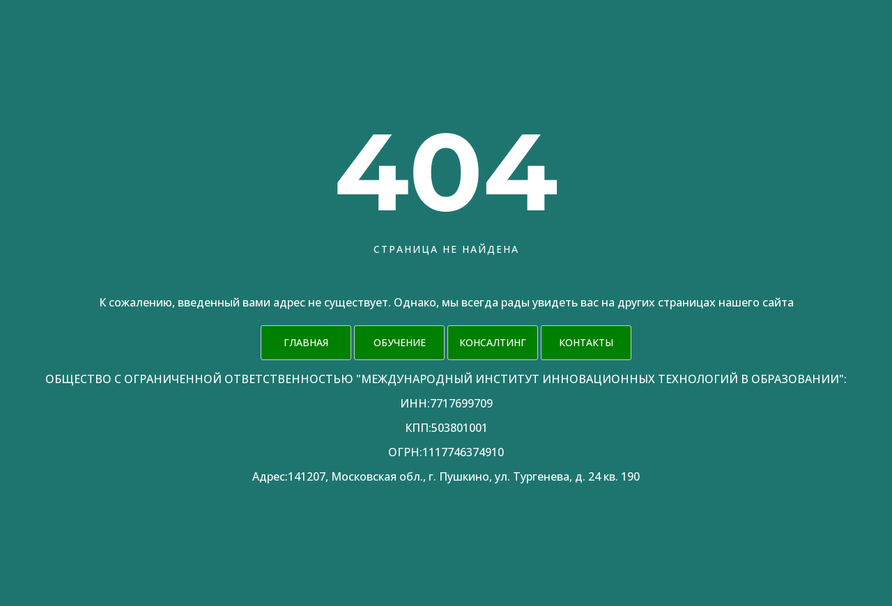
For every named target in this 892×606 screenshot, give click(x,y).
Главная (306, 342)
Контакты (586, 342)
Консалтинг (492, 342)
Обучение (400, 342)
